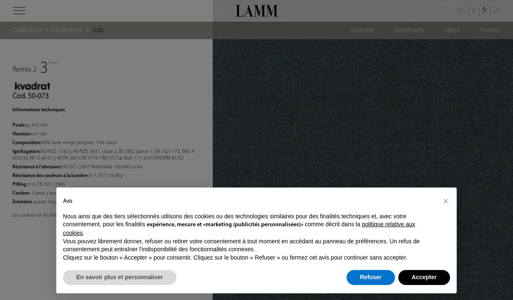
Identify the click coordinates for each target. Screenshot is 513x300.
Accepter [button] (424, 277)
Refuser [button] (371, 277)
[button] (446, 201)
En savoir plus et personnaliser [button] (119, 277)
